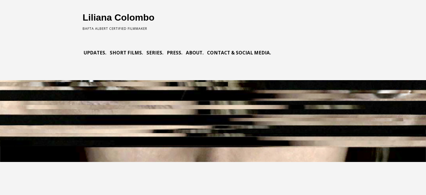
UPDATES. (95, 53)
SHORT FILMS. (126, 53)
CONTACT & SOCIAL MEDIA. (239, 53)
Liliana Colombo (118, 17)
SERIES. (155, 53)
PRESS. (175, 53)
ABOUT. (195, 53)
